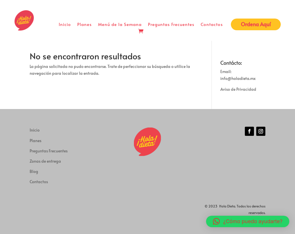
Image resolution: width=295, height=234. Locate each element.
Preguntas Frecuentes (171, 24)
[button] (247, 221)
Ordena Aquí (256, 24)
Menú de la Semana (120, 24)
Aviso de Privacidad (238, 89)
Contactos (212, 24)
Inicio (65, 24)
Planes (84, 24)
